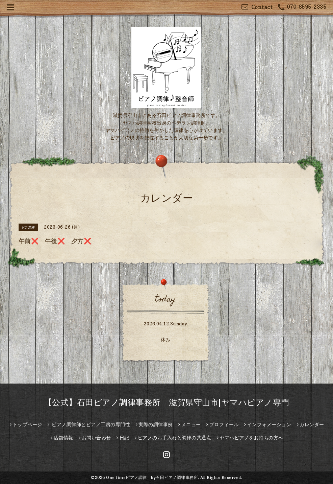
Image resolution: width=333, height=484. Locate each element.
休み (166, 339)
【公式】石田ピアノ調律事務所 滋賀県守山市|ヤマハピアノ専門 (166, 402)
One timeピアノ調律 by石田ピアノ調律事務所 (152, 477)
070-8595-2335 (302, 7)
